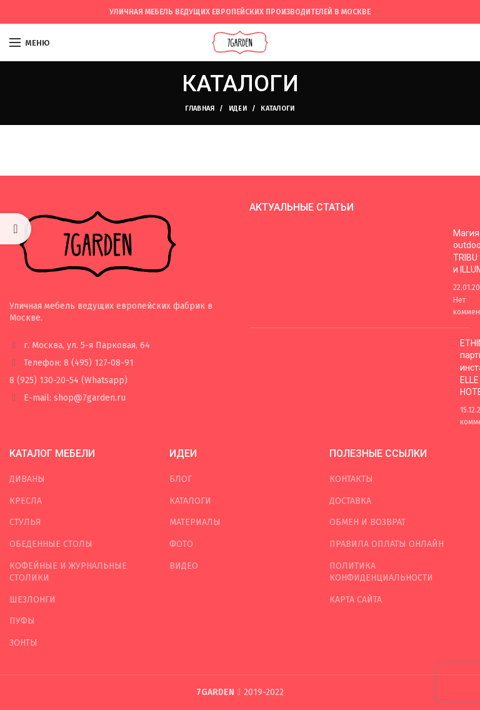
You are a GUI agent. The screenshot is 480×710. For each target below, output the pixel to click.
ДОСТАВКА (350, 501)
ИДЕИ (238, 108)
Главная (199, 108)
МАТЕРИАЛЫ (195, 522)
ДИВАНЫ (27, 479)
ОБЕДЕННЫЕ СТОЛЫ (50, 544)
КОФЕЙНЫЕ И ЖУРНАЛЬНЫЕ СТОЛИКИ (68, 572)
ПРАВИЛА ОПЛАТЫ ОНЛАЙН (386, 544)
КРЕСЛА (25, 501)
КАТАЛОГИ (190, 501)
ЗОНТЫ (23, 643)
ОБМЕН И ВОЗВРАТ (367, 522)
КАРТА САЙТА (355, 599)
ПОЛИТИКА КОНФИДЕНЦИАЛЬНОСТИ (381, 572)
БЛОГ (180, 479)
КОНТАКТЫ (351, 479)
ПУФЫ (22, 621)
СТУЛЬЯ (25, 522)
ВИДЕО (183, 566)
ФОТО (181, 544)
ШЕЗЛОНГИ (32, 599)
